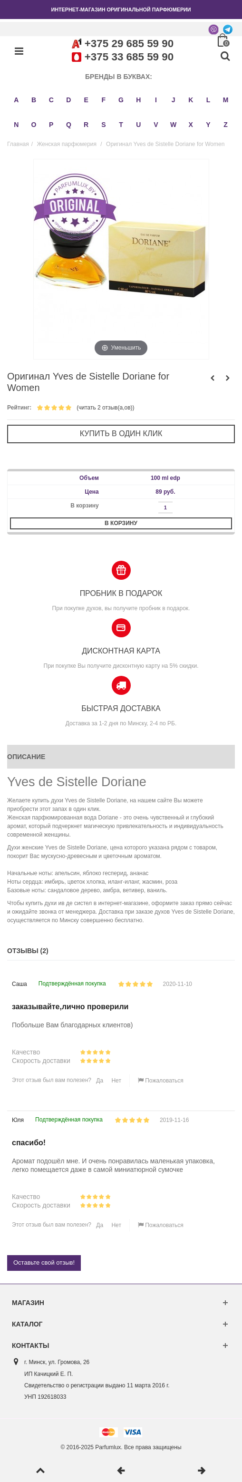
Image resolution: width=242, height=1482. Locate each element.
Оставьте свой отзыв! (44, 1262)
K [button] (190, 100)
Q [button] (68, 124)
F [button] (104, 100)
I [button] (156, 100)
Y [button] (208, 124)
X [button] (191, 124)
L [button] (208, 100)
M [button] (226, 100)
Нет (115, 1080)
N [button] (16, 124)
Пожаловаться (161, 1080)
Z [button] (225, 124)
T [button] (121, 124)
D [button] (68, 100)
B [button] (33, 100)
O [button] (34, 124)
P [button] (51, 124)
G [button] (121, 100)
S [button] (103, 124)
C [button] (51, 100)
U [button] (138, 124)
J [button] (173, 100)
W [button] (173, 124)
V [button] (156, 124)
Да (99, 1080)
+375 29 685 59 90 (129, 43)
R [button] (86, 124)
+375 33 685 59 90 (129, 57)
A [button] (16, 100)
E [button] (86, 100)
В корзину (121, 523)
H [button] (138, 100)
